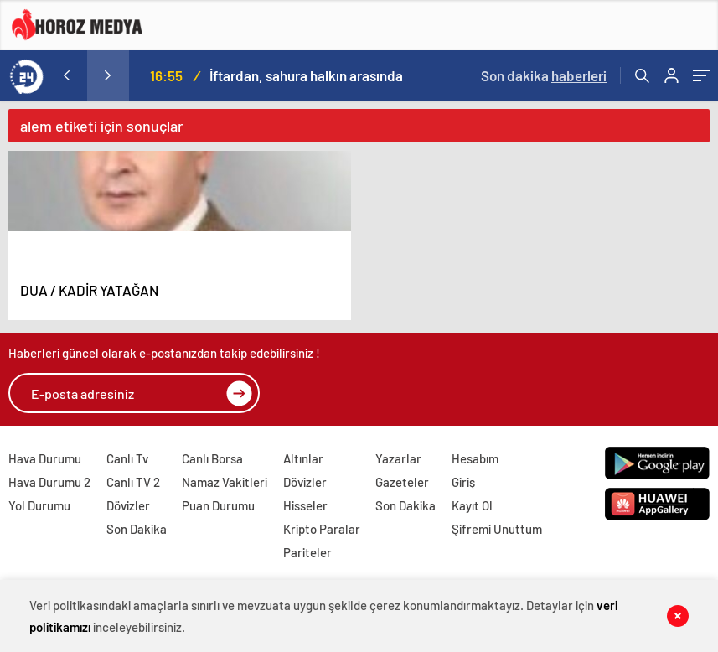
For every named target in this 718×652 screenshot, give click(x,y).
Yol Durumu (39, 505)
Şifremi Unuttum (497, 528)
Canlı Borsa (212, 458)
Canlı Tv (127, 458)
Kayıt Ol (472, 505)
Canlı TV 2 (133, 481)
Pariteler (307, 552)
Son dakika (544, 75)
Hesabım (475, 458)
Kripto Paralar (321, 528)
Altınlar (303, 458)
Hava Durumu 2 (49, 481)
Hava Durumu (44, 458)
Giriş (463, 481)
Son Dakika (136, 528)
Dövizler (128, 505)
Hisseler (305, 505)
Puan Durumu (218, 505)
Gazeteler (402, 481)
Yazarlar (398, 458)
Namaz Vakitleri (224, 481)
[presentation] (66, 75)
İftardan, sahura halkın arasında (306, 75)
